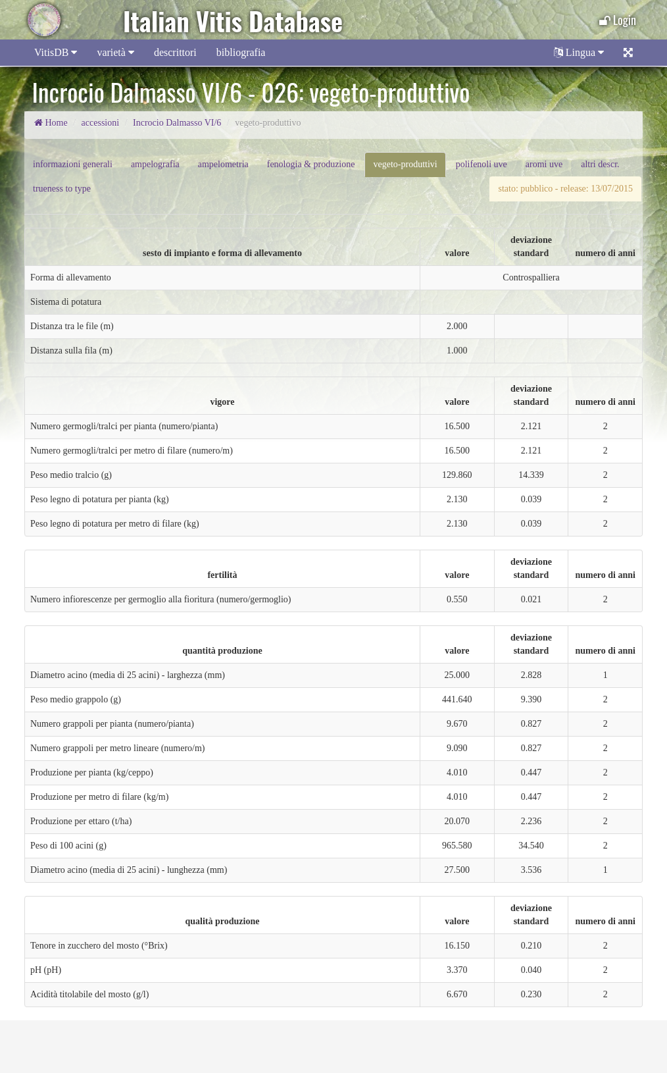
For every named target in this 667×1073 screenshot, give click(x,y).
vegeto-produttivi (405, 164)
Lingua (579, 52)
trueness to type (62, 189)
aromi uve (544, 164)
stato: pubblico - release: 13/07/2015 (565, 189)
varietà (115, 52)
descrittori (175, 52)
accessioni (101, 123)
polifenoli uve (481, 164)
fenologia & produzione (311, 164)
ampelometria (223, 164)
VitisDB (55, 52)
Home (51, 123)
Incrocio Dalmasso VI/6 (177, 123)
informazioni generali (72, 164)
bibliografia (241, 52)
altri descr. (600, 164)
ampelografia (155, 164)
